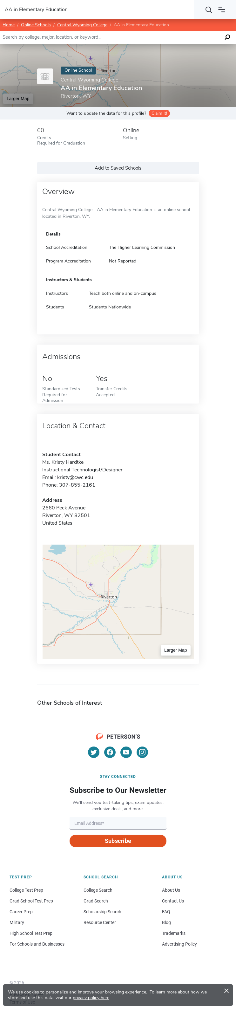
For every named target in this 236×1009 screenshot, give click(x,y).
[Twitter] (93, 752)
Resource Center (100, 922)
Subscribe (118, 841)
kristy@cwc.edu (75, 477)
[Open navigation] (221, 9)
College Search (98, 890)
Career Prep (21, 911)
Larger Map (18, 98)
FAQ (166, 911)
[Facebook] (110, 752)
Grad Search (96, 900)
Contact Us (173, 900)
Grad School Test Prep (31, 900)
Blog (166, 922)
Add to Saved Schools (118, 168)
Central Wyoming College (82, 25)
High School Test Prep (31, 933)
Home (9, 25)
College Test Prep (26, 890)
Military (17, 922)
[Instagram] (142, 752)
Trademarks (173, 933)
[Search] (209, 9)
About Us (171, 890)
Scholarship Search (102, 911)
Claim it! (159, 113)
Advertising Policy (179, 944)
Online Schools (36, 25)
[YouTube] (126, 752)
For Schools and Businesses (37, 944)
